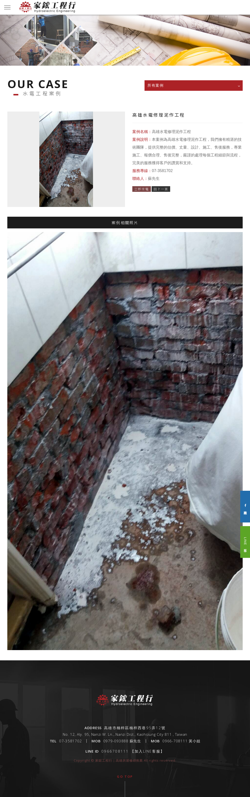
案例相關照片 (125, 225)
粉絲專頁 (245, 507)
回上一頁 (161, 189)
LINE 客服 (245, 542)
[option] (125, 47)
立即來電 (141, 189)
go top (125, 776)
